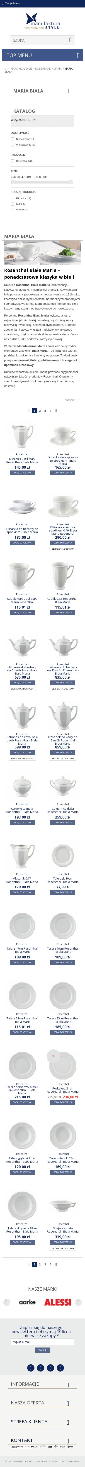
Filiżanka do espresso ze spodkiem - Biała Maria (63, 460)
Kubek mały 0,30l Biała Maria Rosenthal (22, 600)
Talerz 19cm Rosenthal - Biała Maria (62, 950)
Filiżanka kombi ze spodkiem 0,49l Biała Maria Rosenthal (63, 530)
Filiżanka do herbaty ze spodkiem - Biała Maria (22, 530)
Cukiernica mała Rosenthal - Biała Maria (22, 810)
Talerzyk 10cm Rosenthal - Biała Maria (63, 880)
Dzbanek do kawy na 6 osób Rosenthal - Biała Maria (22, 740)
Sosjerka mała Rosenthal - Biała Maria (63, 1229)
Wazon (21, 209)
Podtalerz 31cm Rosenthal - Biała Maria (63, 1090)
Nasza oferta (27, 1402)
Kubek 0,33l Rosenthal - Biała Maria (63, 600)
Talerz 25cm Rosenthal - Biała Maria (62, 1019)
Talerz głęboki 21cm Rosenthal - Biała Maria (22, 1159)
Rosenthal (24, 161)
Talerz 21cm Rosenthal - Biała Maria (22, 1019)
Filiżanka (23, 198)
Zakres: (16, 176)
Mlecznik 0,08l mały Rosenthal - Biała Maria (22, 460)
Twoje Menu (11, 3)
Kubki (21, 203)
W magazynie (26, 144)
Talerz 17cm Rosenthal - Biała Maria (22, 950)
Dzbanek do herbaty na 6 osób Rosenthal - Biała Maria (22, 670)
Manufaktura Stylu (24, 1461)
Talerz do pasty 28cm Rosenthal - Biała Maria (22, 1229)
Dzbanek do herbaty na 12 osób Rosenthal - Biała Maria (63, 670)
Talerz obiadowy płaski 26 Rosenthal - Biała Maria (22, 1090)
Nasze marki (42, 1289)
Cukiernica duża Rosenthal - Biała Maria (63, 810)
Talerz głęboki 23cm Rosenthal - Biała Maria (63, 1159)
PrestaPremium (71, 1461)
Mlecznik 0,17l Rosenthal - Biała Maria (22, 880)
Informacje (25, 1384)
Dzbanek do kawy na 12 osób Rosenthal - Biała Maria (62, 740)
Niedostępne (25, 139)
